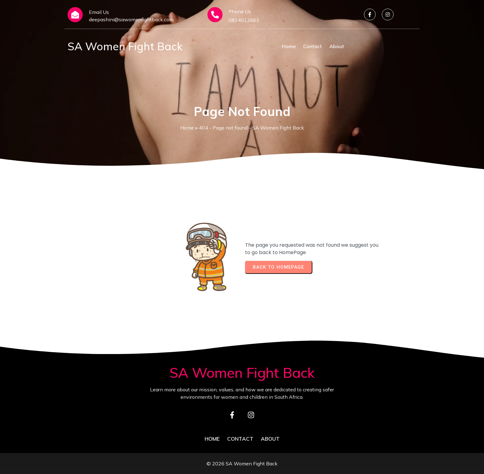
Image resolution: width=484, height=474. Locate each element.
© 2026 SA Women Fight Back (242, 463)
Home (187, 128)
